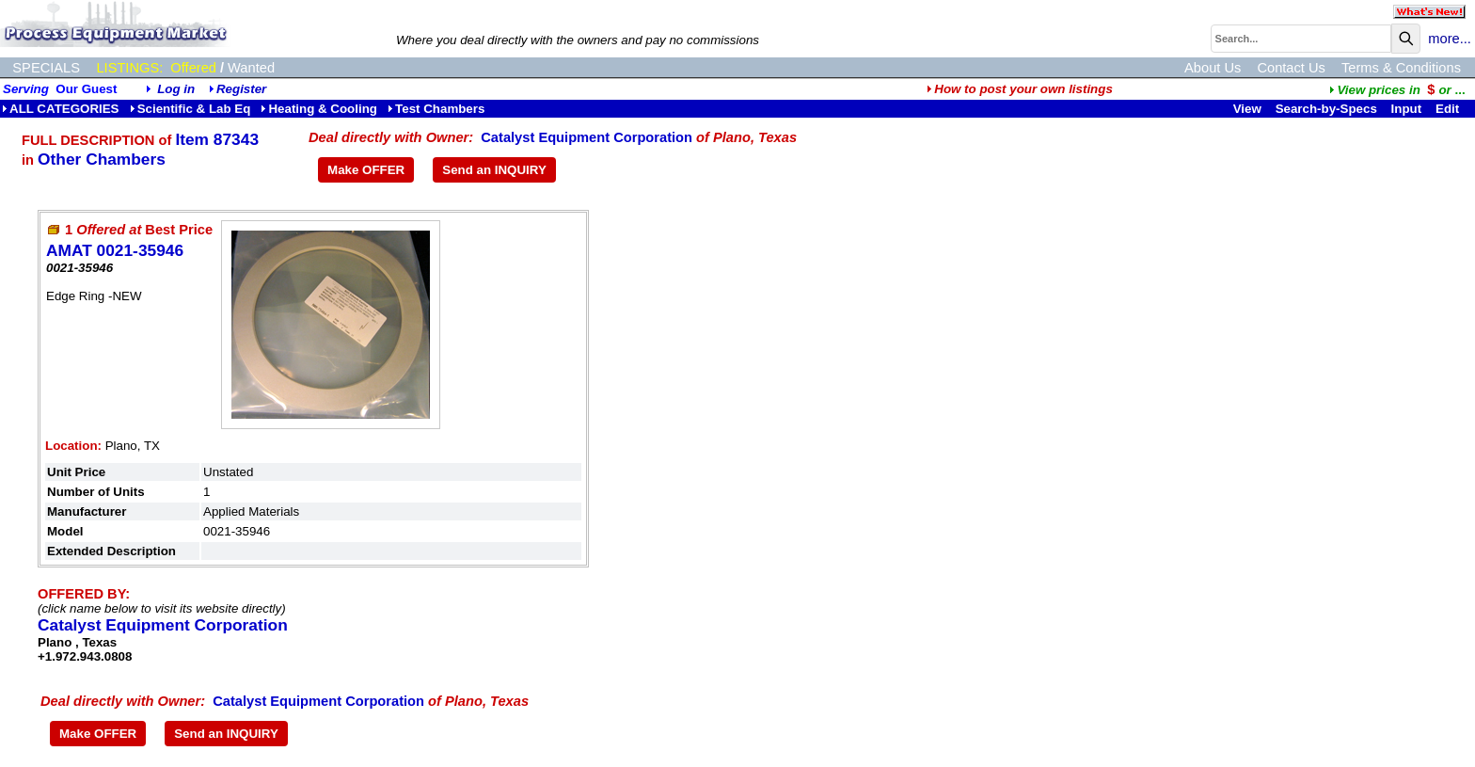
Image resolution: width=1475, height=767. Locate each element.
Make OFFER (365, 170)
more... (1449, 38)
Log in (176, 89)
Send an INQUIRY (494, 170)
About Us (1212, 67)
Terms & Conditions (1401, 67)
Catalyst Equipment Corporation (586, 137)
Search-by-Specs (1326, 109)
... (1397, 90)
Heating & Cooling (319, 109)
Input (1406, 109)
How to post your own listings (1020, 89)
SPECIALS (46, 67)
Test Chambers (436, 109)
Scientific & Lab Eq (190, 109)
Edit (1449, 109)
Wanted (251, 67)
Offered (193, 67)
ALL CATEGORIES (60, 109)
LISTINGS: (129, 67)
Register (241, 89)
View (1247, 109)
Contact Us (1291, 67)
